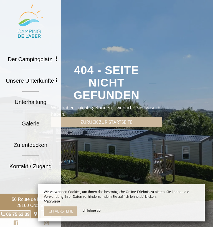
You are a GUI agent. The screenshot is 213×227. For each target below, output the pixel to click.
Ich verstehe (60, 211)
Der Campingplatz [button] (32, 59)
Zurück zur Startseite (106, 122)
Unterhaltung (31, 102)
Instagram (45, 223)
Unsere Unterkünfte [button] (31, 81)
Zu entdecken (30, 145)
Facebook (15, 223)
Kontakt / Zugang (30, 166)
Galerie (30, 123)
